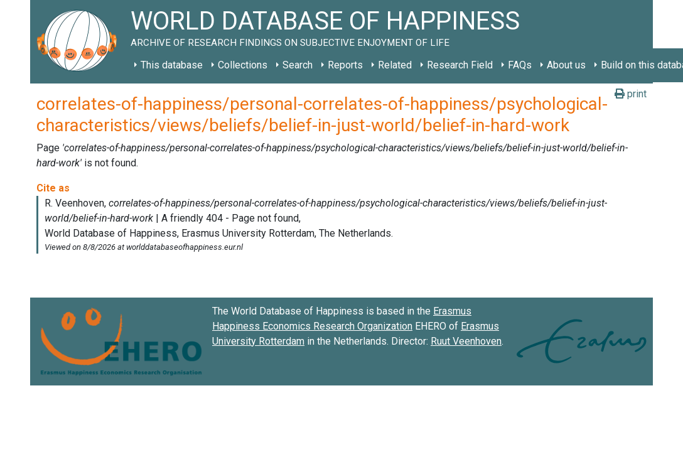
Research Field (460, 65)
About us (566, 65)
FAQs (520, 65)
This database (172, 65)
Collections (242, 65)
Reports (345, 65)
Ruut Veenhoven (466, 341)
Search (297, 65)
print (631, 94)
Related (395, 65)
